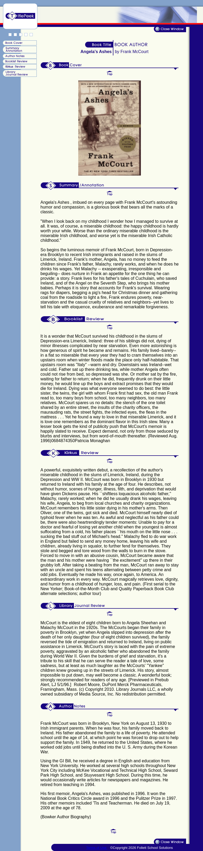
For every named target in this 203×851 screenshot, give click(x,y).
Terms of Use (96, 848)
